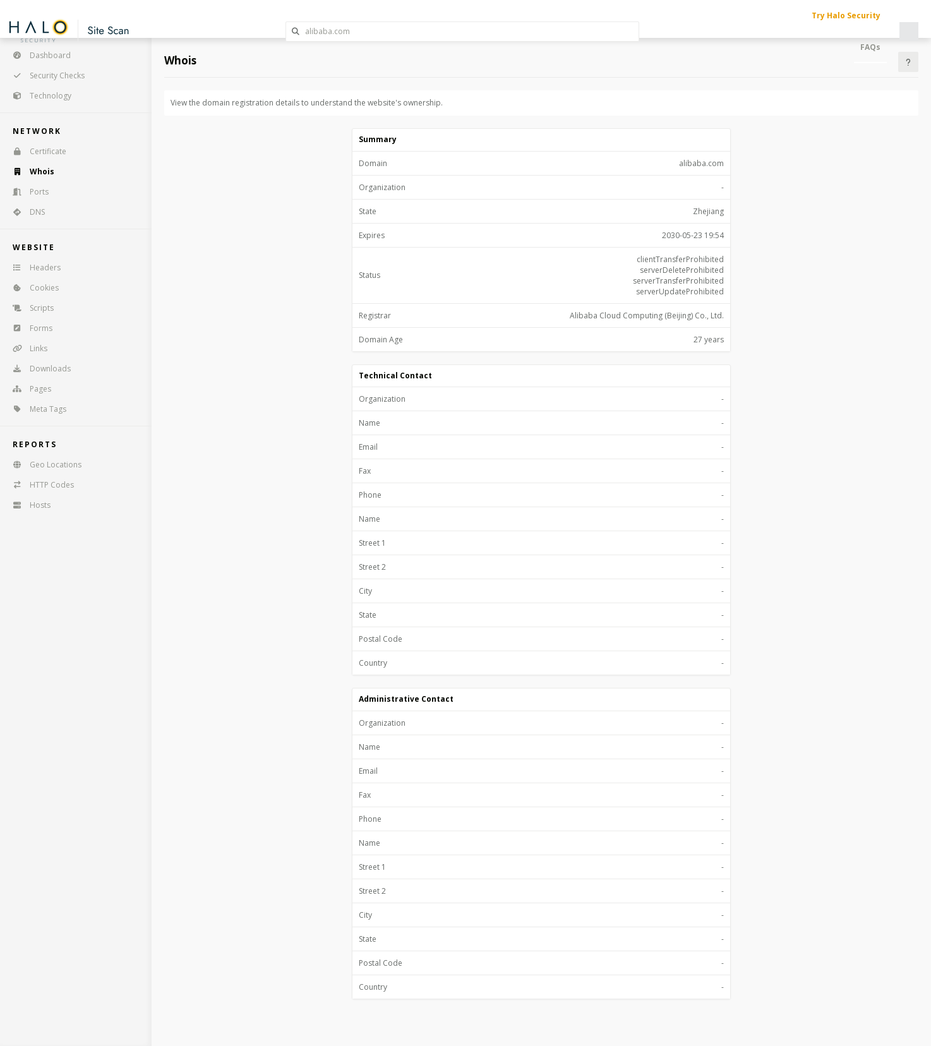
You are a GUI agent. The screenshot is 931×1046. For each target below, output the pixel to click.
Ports (26, 191)
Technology (37, 95)
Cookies (31, 287)
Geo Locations (42, 464)
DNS (24, 212)
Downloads (37, 368)
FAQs (870, 47)
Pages (27, 388)
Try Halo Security (846, 15)
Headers (32, 267)
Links (25, 348)
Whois (29, 171)
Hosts (27, 505)
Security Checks (44, 75)
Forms (28, 328)
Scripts (29, 308)
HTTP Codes (39, 484)
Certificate (35, 151)
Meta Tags (35, 409)
